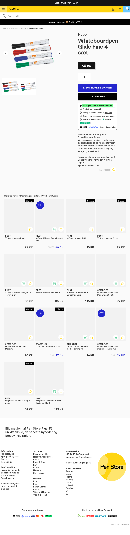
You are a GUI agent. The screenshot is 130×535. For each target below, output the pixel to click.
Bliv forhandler (8, 475)
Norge (68, 474)
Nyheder (37, 470)
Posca (36, 489)
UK (67, 491)
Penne (5, 28)
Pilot (35, 481)
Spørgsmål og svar (10, 456)
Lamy (35, 484)
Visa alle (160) (40, 495)
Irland (68, 482)
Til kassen (97, 96)
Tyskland (70, 488)
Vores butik (6, 462)
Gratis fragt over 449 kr (65, 3)
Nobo (82, 34)
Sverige (69, 471)
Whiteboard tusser (36, 28)
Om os (4, 459)
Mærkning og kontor (18, 28)
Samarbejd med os (10, 472)
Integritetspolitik (9, 486)
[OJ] (65, 15)
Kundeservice (7, 454)
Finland (69, 477)
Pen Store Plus (8, 467)
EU (67, 493)
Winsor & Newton (41, 492)
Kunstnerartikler (41, 454)
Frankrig (69, 479)
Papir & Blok (39, 462)
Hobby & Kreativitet (42, 456)
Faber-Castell (39, 486)
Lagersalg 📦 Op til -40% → (65, 22)
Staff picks (38, 473)
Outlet (36, 467)
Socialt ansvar (8, 478)
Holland (69, 485)
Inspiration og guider (11, 470)
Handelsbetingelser (10, 483)
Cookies (5, 489)
